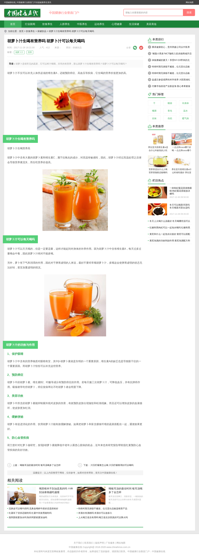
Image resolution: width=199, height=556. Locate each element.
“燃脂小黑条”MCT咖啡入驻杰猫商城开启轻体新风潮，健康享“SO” (170, 54)
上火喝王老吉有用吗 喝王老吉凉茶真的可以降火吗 (103, 517)
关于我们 (78, 543)
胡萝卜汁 (19, 52)
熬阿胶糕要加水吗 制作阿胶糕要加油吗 (28, 517)
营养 (30, 52)
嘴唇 (154, 110)
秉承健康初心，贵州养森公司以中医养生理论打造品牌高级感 (169, 47)
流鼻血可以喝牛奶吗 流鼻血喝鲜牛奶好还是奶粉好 (33, 508)
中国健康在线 (158, 551)
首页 (12, 24)
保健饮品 (41, 31)
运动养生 (99, 24)
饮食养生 (47, 24)
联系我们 (88, 543)
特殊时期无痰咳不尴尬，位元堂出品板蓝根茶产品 (102, 508)
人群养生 (65, 24)
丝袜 (154, 118)
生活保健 (134, 24)
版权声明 (99, 543)
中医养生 (82, 24)
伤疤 (170, 118)
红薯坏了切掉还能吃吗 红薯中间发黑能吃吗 (30, 513)
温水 (185, 110)
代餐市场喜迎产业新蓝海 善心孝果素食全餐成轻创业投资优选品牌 (169, 87)
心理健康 (117, 24)
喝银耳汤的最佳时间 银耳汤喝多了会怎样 (40, 465)
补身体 (185, 103)
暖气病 (185, 118)
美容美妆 (151, 24)
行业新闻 (30, 24)
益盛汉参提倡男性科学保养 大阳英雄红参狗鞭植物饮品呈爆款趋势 (169, 80)
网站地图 (189, 2)
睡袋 (170, 103)
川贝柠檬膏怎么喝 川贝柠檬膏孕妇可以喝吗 (112, 465)
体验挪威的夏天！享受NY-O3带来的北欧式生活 (169, 60)
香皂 (170, 110)
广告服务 (110, 543)
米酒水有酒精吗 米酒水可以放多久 (95, 513)
